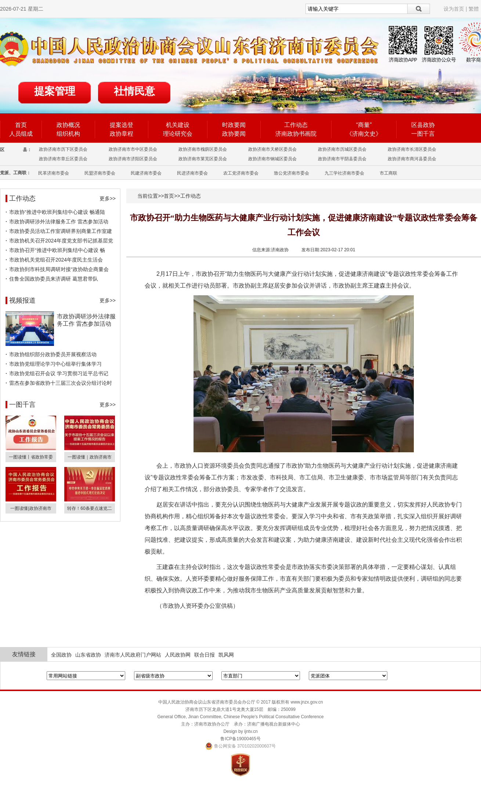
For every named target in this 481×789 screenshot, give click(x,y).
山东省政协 (88, 655)
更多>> (108, 198)
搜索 (419, 9)
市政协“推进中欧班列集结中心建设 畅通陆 (57, 212)
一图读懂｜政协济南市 (90, 457)
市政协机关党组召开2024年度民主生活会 (56, 260)
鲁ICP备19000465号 (240, 738)
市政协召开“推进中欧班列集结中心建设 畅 (57, 250)
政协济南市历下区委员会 (63, 149)
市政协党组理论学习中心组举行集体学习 (55, 364)
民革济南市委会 (53, 173)
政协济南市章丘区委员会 (63, 158)
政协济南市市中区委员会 (133, 149)
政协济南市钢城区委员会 (272, 158)
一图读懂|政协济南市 (30, 508)
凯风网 (226, 655)
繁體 (474, 9)
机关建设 (177, 125)
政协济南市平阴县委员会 (342, 158)
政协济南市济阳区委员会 (133, 158)
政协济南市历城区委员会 (342, 149)
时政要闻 (234, 125)
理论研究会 (177, 134)
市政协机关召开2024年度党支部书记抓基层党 (61, 241)
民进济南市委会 (192, 173)
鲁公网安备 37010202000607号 (240, 746)
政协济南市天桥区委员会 (272, 149)
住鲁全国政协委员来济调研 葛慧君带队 (53, 279)
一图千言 (423, 134)
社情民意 (134, 91)
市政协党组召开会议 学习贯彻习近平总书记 (58, 373)
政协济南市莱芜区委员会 (202, 158)
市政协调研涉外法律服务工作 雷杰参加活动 (58, 221)
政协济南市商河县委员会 (412, 158)
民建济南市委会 (146, 173)
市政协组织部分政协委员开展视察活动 (53, 354)
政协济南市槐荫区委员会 (202, 149)
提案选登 (121, 125)
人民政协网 (178, 655)
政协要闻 (234, 134)
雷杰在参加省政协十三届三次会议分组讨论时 (60, 383)
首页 (21, 125)
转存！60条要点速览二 (89, 508)
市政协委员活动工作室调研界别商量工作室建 (60, 231)
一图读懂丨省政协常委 (31, 457)
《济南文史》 (363, 134)
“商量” (364, 125)
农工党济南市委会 (240, 173)
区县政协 (423, 125)
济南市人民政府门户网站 (133, 655)
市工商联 (388, 173)
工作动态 (296, 125)
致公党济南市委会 (291, 173)
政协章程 (121, 134)
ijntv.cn (250, 731)
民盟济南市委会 (99, 173)
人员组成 (21, 134)
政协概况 (68, 125)
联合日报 (204, 655)
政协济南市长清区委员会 (412, 149)
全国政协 (61, 655)
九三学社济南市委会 (344, 173)
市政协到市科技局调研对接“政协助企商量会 (59, 269)
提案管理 (54, 91)
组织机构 (68, 134)
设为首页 (454, 9)
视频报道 (22, 300)
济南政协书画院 (296, 134)
